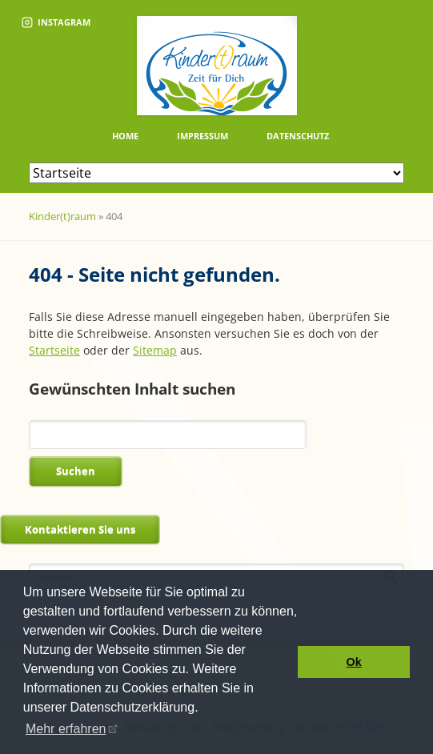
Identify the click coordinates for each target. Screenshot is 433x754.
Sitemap (155, 350)
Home (125, 136)
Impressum (202, 136)
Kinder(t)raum (62, 216)
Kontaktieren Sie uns (80, 529)
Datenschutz (298, 136)
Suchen (75, 470)
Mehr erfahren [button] (66, 729)
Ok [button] (354, 662)
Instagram (56, 22)
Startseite (54, 350)
